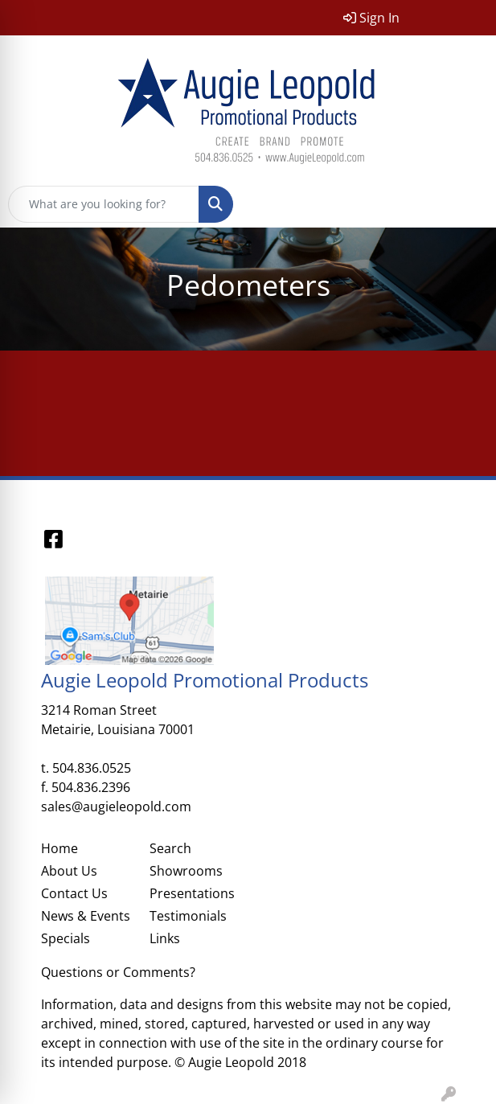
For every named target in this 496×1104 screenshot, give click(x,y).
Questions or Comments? (118, 972)
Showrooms (186, 871)
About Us (69, 871)
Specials (65, 938)
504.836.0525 (91, 768)
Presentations (192, 893)
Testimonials (188, 916)
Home (59, 848)
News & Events (85, 916)
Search (170, 848)
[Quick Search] (103, 204)
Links (165, 938)
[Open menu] (464, 204)
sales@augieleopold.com (116, 806)
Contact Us (74, 893)
